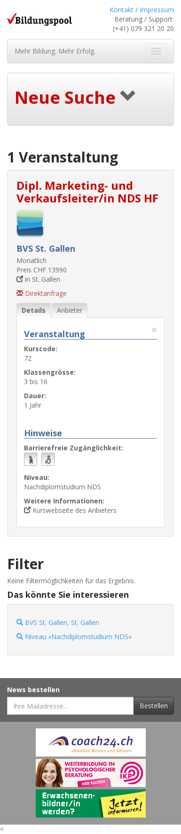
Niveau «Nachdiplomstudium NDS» (74, 636)
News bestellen (33, 689)
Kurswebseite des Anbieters (70, 510)
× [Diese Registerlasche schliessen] (154, 330)
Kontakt (122, 9)
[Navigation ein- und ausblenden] (156, 51)
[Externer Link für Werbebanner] (91, 742)
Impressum (157, 9)
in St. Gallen (38, 279)
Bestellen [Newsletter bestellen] (154, 705)
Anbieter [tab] (69, 310)
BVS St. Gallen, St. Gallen (57, 622)
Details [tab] (34, 310)
